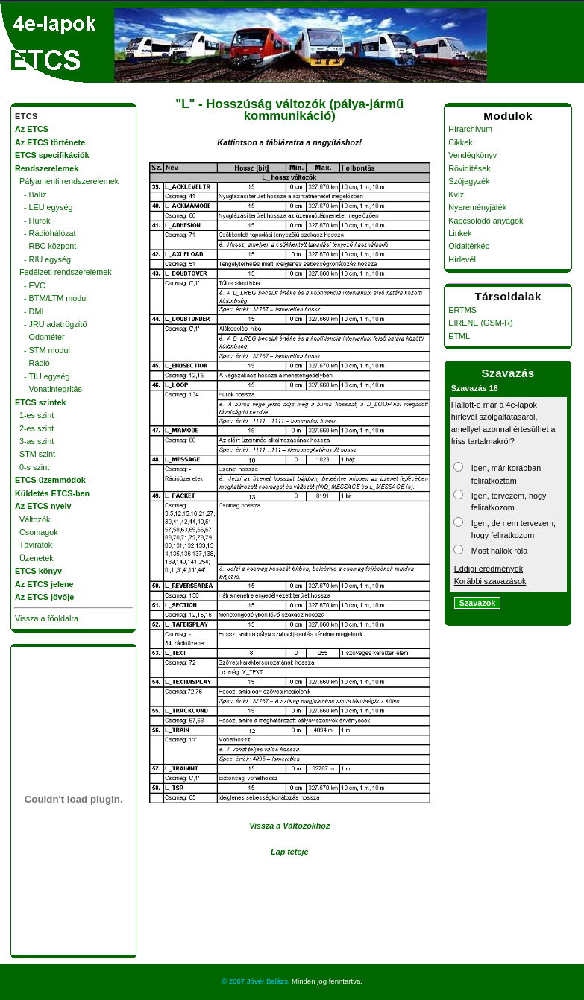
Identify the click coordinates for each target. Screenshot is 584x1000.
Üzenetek (34, 558)
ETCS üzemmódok (50, 479)
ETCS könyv (38, 570)
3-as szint (34, 441)
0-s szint (32, 467)
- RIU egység (43, 259)
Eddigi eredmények (488, 568)
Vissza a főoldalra (46, 618)
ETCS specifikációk (52, 155)
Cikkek (460, 142)
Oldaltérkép (468, 245)
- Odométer (40, 336)
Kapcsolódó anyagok (485, 220)
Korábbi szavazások (490, 581)
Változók (32, 519)
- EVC (30, 285)
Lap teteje (289, 851)
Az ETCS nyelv (43, 505)
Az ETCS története (50, 142)
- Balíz (31, 194)
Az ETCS (31, 128)
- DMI (29, 311)
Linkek (459, 233)
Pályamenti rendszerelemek (67, 181)
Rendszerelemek (46, 168)
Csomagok (36, 532)
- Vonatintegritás (48, 389)
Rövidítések (469, 168)
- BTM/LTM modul (51, 298)
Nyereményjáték (477, 207)
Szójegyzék (468, 181)
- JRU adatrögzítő (51, 324)
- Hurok (32, 220)
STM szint (35, 453)
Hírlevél (462, 259)
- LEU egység (43, 207)
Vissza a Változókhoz (289, 825)
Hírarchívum (470, 128)
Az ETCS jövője (44, 596)
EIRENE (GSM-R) (480, 322)
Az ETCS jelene (44, 584)
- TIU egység (42, 376)
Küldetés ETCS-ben (52, 493)
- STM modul (42, 350)
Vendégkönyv (472, 155)
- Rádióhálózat (45, 233)
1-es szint (34, 415)
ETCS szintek (40, 402)
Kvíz (456, 194)
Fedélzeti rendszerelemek (63, 272)
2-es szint (34, 428)
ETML (459, 336)
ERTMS (462, 310)
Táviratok (33, 544)
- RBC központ (45, 245)
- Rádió (32, 362)
